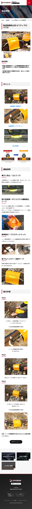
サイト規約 (14, 500)
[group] (7, 55)
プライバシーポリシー (23, 500)
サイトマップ (7, 500)
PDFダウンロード (16, 442)
